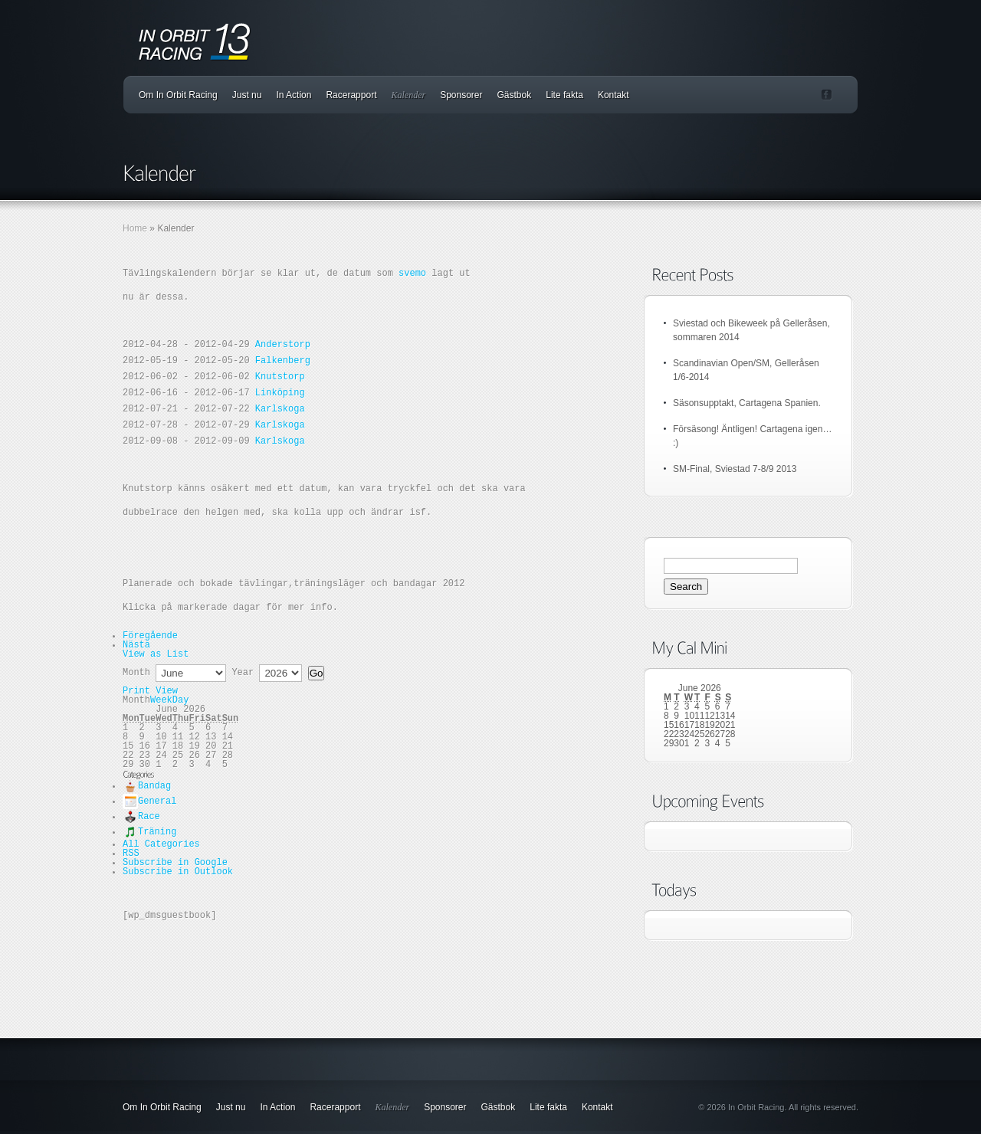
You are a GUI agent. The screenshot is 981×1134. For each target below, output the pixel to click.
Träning (149, 832)
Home (135, 228)
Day (180, 700)
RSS (131, 853)
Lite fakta (564, 95)
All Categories (161, 844)
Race (141, 816)
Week (161, 700)
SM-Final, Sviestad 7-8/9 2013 (734, 469)
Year (242, 672)
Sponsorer (461, 95)
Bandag (147, 786)
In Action (293, 95)
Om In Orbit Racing (178, 95)
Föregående (150, 636)
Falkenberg (282, 361)
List (156, 654)
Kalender (408, 95)
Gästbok (514, 95)
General (149, 801)
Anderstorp (282, 344)
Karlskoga (280, 409)
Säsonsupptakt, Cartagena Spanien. (747, 403)
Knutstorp (280, 377)
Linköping (280, 393)
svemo (412, 273)
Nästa (136, 645)
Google (175, 862)
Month (136, 672)
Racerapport (351, 95)
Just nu (247, 95)
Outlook (178, 872)
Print (150, 691)
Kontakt (613, 95)
